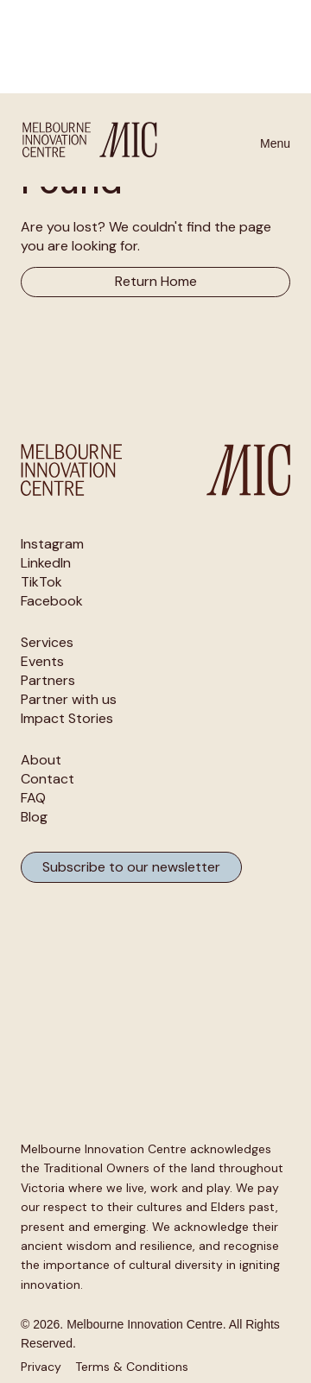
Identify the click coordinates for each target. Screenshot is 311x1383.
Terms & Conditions (131, 1367)
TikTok (41, 582)
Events (42, 662)
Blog (34, 817)
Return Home (156, 281)
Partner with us (69, 700)
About (41, 760)
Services (47, 643)
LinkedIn (46, 563)
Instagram (52, 544)
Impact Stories (67, 719)
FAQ (33, 798)
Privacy (41, 1367)
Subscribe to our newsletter (131, 867)
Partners (48, 681)
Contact (47, 779)
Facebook (52, 601)
